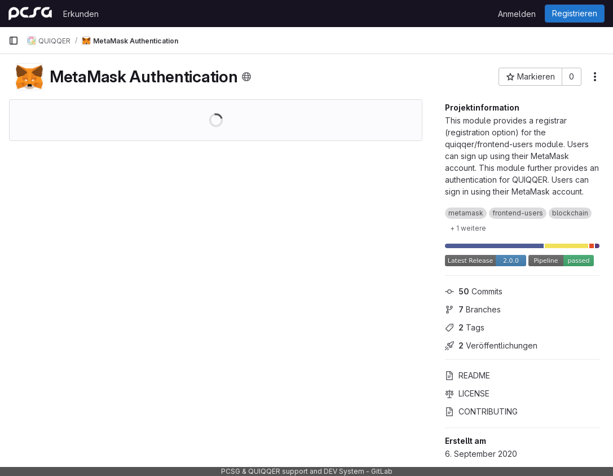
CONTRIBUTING (481, 411)
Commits (473, 291)
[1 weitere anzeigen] (468, 228)
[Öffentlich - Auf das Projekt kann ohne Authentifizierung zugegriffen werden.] (246, 76)
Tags (464, 327)
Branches (473, 309)
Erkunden (81, 14)
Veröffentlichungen (491, 345)
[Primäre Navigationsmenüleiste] (14, 41)
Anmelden (517, 14)
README (467, 375)
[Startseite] (30, 14)
